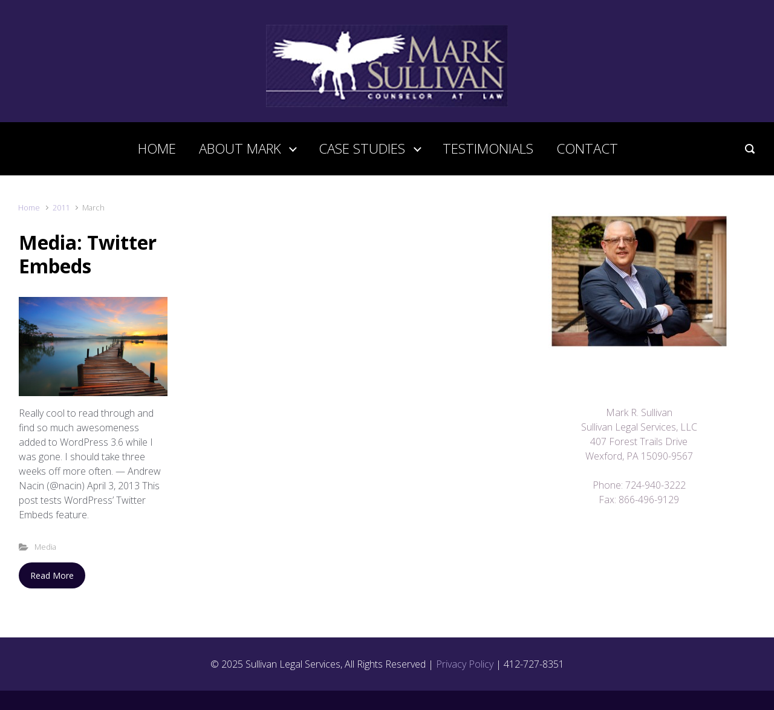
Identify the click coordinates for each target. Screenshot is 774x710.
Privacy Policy (464, 664)
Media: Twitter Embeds (88, 253)
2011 (61, 207)
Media (45, 546)
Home (29, 207)
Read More (52, 575)
